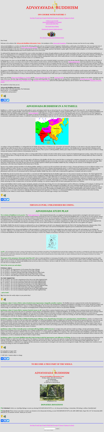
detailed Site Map (59, 77)
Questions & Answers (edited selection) (52, 29)
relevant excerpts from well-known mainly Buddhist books (16, 80)
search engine (46, 430)
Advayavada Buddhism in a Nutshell (52, 22)
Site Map (32, 18)
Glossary (61, 18)
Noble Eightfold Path (74, 61)
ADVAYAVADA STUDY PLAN (52, 211)
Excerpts (55, 18)
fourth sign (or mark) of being (29, 47)
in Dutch (72, 18)
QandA (44, 18)
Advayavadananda (33, 113)
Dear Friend (4, 40)
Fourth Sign (39, 18)
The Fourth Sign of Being (52, 26)
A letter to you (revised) (52, 20)
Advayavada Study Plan (52, 23)
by (51, 430)
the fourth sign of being (86, 79)
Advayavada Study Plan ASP (42, 77)
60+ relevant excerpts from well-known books (52, 37)
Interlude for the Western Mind (41, 80)
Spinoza (66, 18)
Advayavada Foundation (59, 43)
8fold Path (50, 18)
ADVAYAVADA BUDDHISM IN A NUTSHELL (52, 106)
